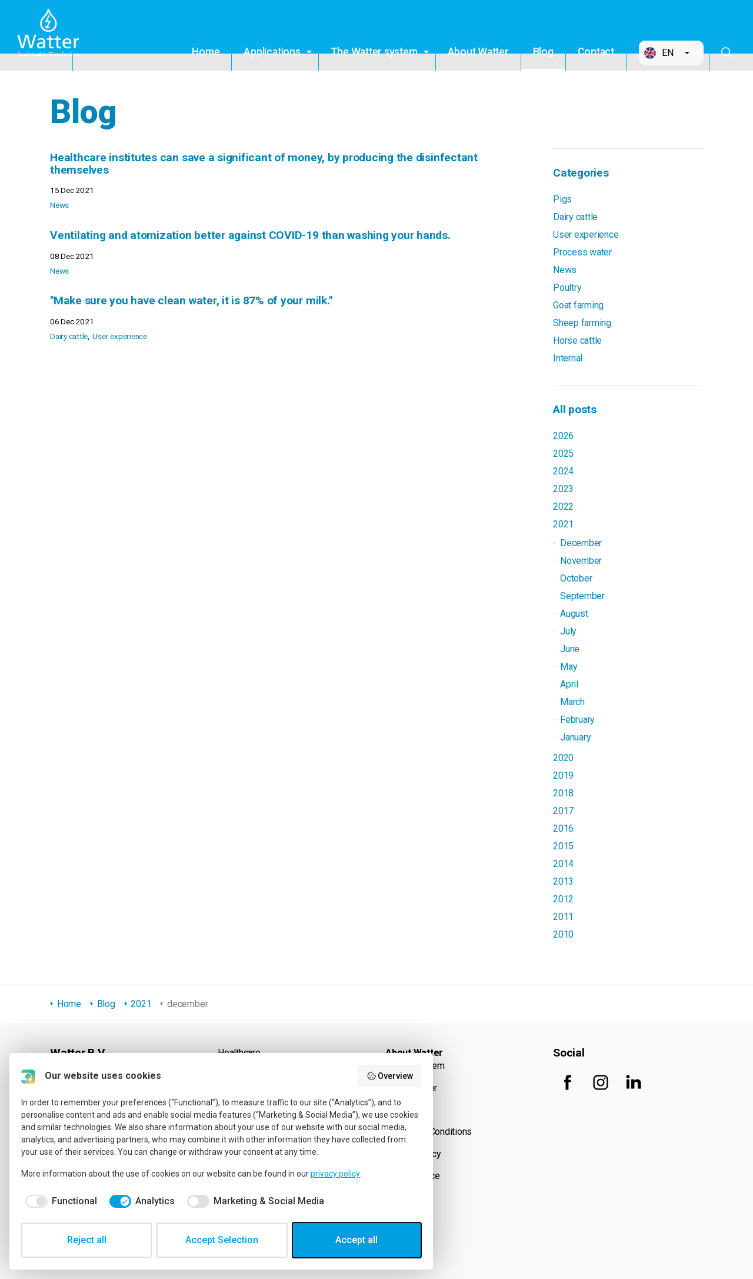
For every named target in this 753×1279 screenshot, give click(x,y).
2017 (563, 810)
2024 (563, 471)
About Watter (478, 52)
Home (205, 52)
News (59, 205)
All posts (575, 409)
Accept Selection (221, 1239)
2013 (563, 881)
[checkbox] (59, 1201)
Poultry (567, 287)
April (569, 684)
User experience (119, 336)
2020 (563, 757)
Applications (272, 52)
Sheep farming (582, 322)
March (572, 701)
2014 (563, 863)
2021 (563, 524)
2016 (563, 828)
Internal (567, 358)
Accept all (356, 1239)
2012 (563, 899)
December (581, 543)
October (576, 578)
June (569, 649)
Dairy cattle (69, 336)
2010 (563, 934)
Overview (390, 1076)
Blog (543, 52)
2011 (563, 916)
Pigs (562, 199)
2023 (563, 488)
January (575, 737)
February (577, 719)
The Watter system (374, 52)
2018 (563, 793)
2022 (563, 506)
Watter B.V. (51, 35)
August (574, 613)
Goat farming (578, 305)
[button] (671, 53)
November (581, 560)
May (568, 666)
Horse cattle (577, 340)
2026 (563, 435)
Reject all (86, 1239)
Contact (596, 52)
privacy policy (335, 1173)
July (568, 631)
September (582, 596)
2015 (563, 846)
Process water (582, 252)
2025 (563, 453)
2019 (563, 775)
